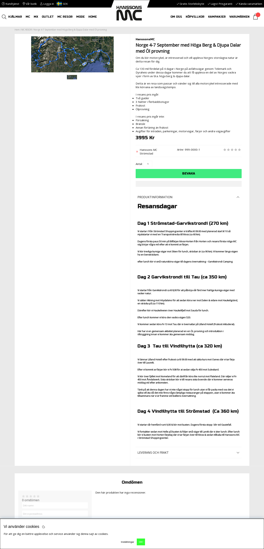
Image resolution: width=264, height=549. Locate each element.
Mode (80, 16)
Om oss (176, 16)
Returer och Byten (90, 459)
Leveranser (84, 467)
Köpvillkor (195, 16)
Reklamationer (87, 463)
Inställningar (127, 542)
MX (36, 16)
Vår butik (30, 4)
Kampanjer (217, 16)
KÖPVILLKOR (84, 456)
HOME (92, 16)
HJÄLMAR (15, 16)
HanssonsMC (145, 39)
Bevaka (188, 173)
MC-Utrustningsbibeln (152, 456)
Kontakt (142, 459)
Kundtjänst (10, 4)
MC (28, 16)
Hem (17, 29)
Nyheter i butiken (89, 470)
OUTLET (48, 16)
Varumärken (239, 16)
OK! (141, 542)
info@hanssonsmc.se (34, 470)
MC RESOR (65, 16)
